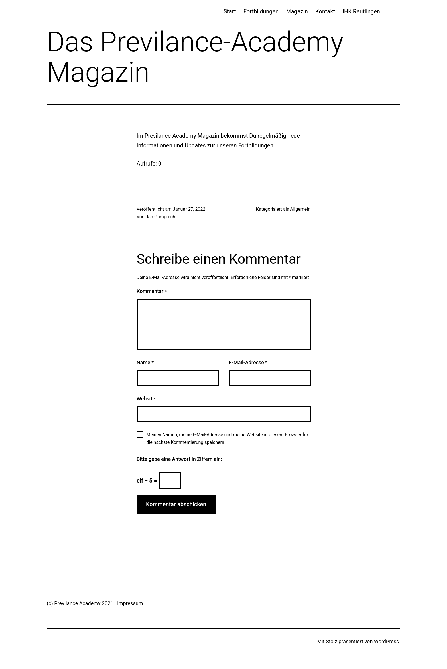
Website (146, 399)
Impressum (130, 603)
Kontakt (325, 11)
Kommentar (152, 291)
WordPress (386, 641)
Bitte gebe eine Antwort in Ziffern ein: (179, 459)
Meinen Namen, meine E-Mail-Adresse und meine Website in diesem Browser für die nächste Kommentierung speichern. (227, 438)
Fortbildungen (261, 11)
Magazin (297, 11)
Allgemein (300, 209)
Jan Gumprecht (161, 216)
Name (145, 362)
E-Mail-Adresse (248, 362)
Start (230, 11)
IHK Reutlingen (361, 11)
